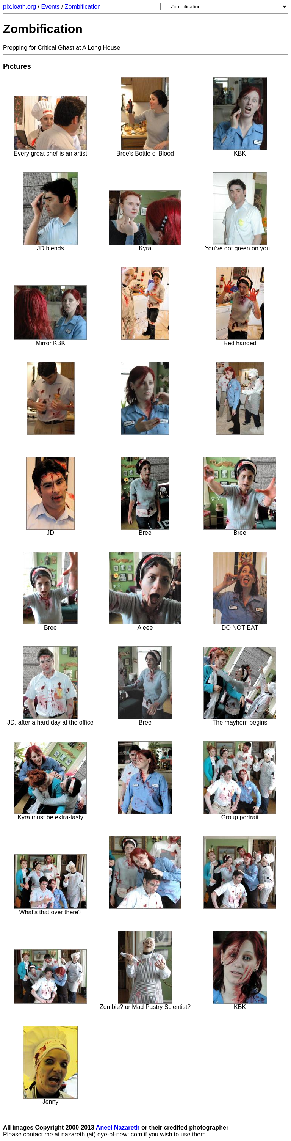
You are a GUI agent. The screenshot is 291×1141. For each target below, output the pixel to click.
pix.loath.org (19, 6)
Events (50, 6)
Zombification (83, 6)
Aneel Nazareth (118, 1127)
